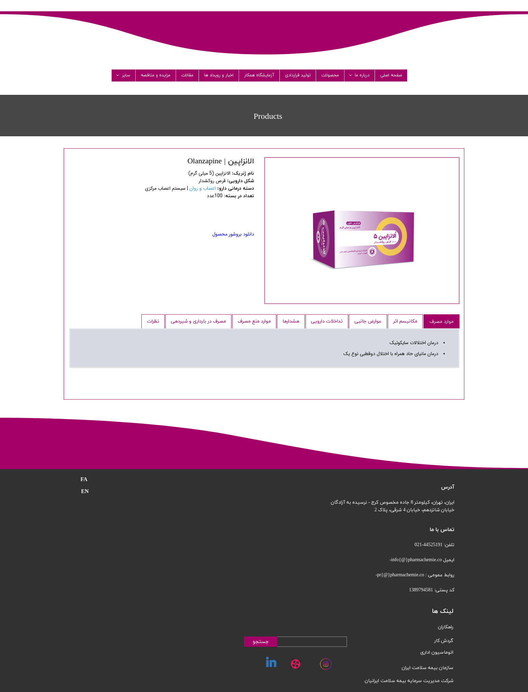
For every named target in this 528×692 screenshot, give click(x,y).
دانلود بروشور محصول (233, 234)
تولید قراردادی (298, 75)
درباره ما (362, 75)
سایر (126, 75)
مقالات (187, 75)
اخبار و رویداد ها (219, 75)
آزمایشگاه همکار (259, 75)
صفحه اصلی (391, 75)
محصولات (330, 75)
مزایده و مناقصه (156, 75)
